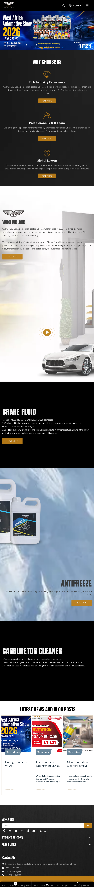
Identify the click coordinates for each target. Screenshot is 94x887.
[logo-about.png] (13, 218)
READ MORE (47, 105)
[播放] (47, 337)
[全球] (47, 157)
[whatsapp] (34, 831)
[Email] (42, 825)
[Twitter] (10, 831)
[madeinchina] (39, 831)
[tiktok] (28, 831)
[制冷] (40, 517)
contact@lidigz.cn (13, 871)
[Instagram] (22, 831)
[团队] (47, 120)
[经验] (47, 79)
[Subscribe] (88, 825)
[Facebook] (4, 831)
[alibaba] (45, 831)
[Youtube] (16, 831)
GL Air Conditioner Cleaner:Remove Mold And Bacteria (79, 765)
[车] (43, 365)
